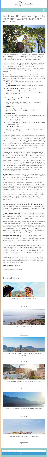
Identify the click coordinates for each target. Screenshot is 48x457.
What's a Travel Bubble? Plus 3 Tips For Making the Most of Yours (24, 400)
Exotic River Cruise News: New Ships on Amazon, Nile (24, 428)
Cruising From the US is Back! (24, 318)
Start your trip (24, 454)
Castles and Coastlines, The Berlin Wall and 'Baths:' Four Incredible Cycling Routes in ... (24, 346)
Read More (24, 306)
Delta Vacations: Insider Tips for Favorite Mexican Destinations (24, 373)
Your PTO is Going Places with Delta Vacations (24, 291)
